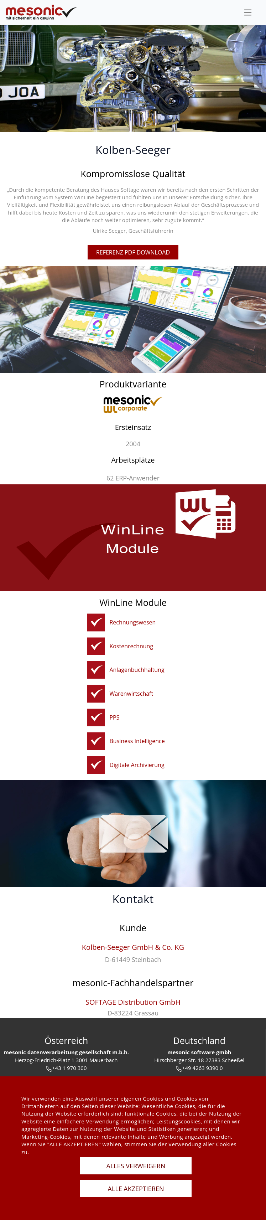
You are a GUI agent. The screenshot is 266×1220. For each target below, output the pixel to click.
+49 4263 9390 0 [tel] (199, 1068)
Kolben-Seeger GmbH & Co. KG (133, 947)
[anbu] (96, 670)
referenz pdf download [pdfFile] (133, 252)
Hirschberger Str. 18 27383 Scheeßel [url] (199, 1060)
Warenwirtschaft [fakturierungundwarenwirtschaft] (131, 693)
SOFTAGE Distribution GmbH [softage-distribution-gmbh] (133, 1002)
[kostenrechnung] (96, 646)
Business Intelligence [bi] (137, 741)
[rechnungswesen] (96, 622)
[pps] (96, 718)
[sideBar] (247, 12)
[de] (41, 13)
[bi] (96, 741)
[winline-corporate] (133, 404)
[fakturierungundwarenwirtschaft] (96, 694)
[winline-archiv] (96, 765)
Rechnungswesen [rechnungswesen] (132, 622)
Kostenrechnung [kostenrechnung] (131, 646)
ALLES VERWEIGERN (136, 1166)
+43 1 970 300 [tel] (66, 1068)
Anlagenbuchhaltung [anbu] (136, 670)
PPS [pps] (114, 717)
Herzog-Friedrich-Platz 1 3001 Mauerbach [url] (66, 1060)
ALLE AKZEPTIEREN (136, 1188)
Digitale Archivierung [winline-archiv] (136, 765)
